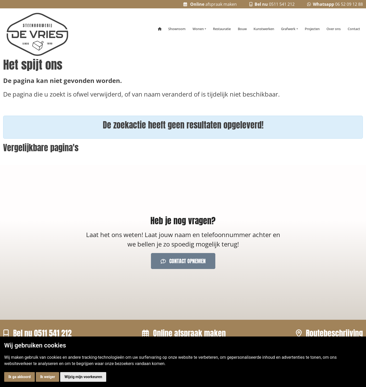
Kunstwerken (264, 28)
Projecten (312, 28)
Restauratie (222, 28)
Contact (354, 28)
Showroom (176, 28)
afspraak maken (210, 4)
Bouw (242, 28)
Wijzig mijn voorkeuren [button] (83, 377)
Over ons (333, 28)
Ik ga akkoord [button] (19, 377)
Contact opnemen (183, 261)
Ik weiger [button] (47, 377)
